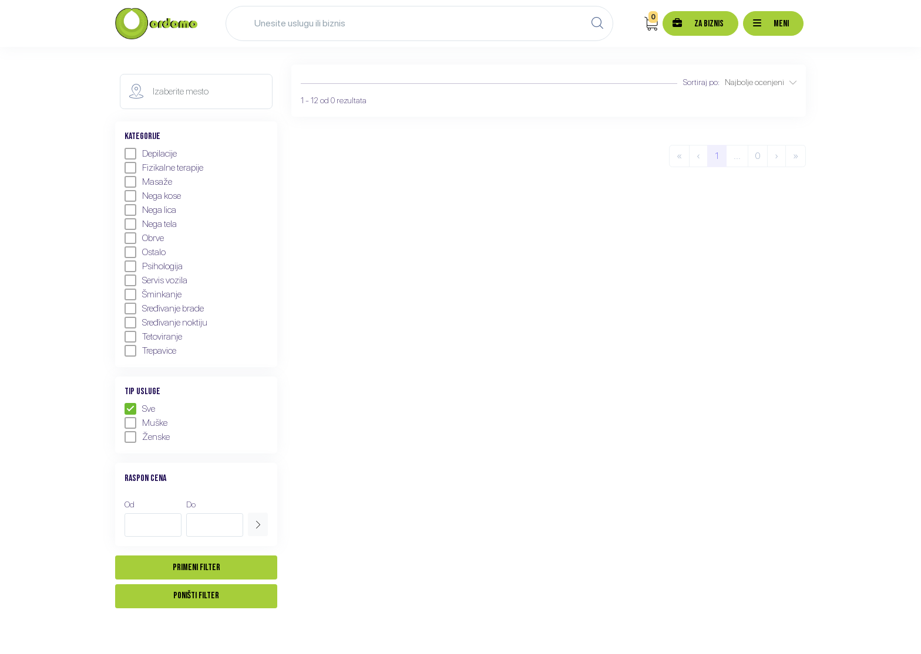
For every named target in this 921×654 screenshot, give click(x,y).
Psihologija (154, 266)
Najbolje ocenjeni (760, 82)
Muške (146, 423)
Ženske (147, 437)
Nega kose (153, 196)
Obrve (144, 238)
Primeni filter (196, 567)
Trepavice (150, 351)
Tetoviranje (153, 337)
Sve (140, 409)
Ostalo (145, 252)
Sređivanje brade (164, 308)
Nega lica (150, 210)
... (737, 155)
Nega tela (151, 224)
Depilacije (151, 154)
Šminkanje (153, 294)
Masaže (148, 182)
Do (191, 504)
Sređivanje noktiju (166, 322)
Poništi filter (196, 595)
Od (130, 504)
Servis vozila (156, 280)
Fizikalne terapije (164, 168)
